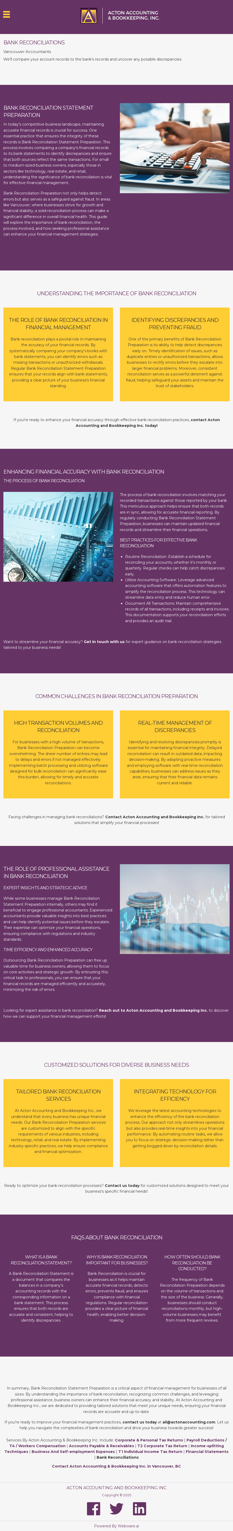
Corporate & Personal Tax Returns (149, 1440)
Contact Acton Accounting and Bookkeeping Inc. (154, 817)
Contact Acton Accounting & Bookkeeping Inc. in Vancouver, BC (116, 1466)
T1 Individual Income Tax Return (150, 1451)
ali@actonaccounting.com (188, 1422)
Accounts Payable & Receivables (101, 1446)
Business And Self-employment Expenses (73, 1451)
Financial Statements (207, 1451)
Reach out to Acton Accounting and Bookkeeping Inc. (153, 1010)
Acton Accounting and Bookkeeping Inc (116, 1487)
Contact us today (122, 1185)
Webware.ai (128, 1526)
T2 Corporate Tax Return (162, 1446)
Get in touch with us (104, 641)
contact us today (139, 1422)
